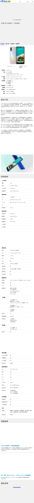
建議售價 (3, 191)
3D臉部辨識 (4, 404)
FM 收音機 (4, 360)
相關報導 (17, 43)
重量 (3, 255)
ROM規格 (4, 227)
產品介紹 (7, 43)
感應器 (3, 410)
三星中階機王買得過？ (17, 19)
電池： (4, 91)
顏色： (4, 93)
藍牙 (3, 371)
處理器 (3, 216)
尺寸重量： (3, 76)
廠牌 (3, 183)
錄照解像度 (4, 316)
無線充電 (3, 271)
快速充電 (3, 266)
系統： (4, 72)
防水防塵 (3, 274)
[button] (20, 1)
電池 (3, 263)
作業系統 (3, 213)
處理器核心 (4, 219)
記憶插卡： (3, 89)
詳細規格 (12, 43)
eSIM (3, 261)
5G (2, 205)
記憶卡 (3, 385)
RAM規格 (4, 224)
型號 (3, 185)
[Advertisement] (17, 33)
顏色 (3, 250)
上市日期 (3, 188)
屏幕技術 (3, 288)
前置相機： (3, 85)
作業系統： (3, 70)
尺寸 (3, 253)
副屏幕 (3, 282)
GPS (2, 374)
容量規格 (3, 221)
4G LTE (3, 202)
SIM (2, 258)
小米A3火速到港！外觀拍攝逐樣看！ (10, 446)
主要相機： (3, 80)
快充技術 (3, 269)
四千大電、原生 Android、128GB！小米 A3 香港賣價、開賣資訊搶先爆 (17, 475)
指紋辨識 (3, 399)
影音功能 (3, 363)
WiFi (3, 369)
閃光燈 (3, 313)
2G (2, 197)
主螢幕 (3, 280)
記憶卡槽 (3, 387)
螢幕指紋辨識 (4, 402)
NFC (2, 377)
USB (3, 379)
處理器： (4, 87)
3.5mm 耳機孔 (5, 355)
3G (2, 199)
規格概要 (2, 43)
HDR (3, 285)
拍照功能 (3, 318)
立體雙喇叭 (4, 357)
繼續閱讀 (3, 450)
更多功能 (3, 390)
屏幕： (4, 78)
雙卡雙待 (3, 207)
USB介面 (3, 382)
